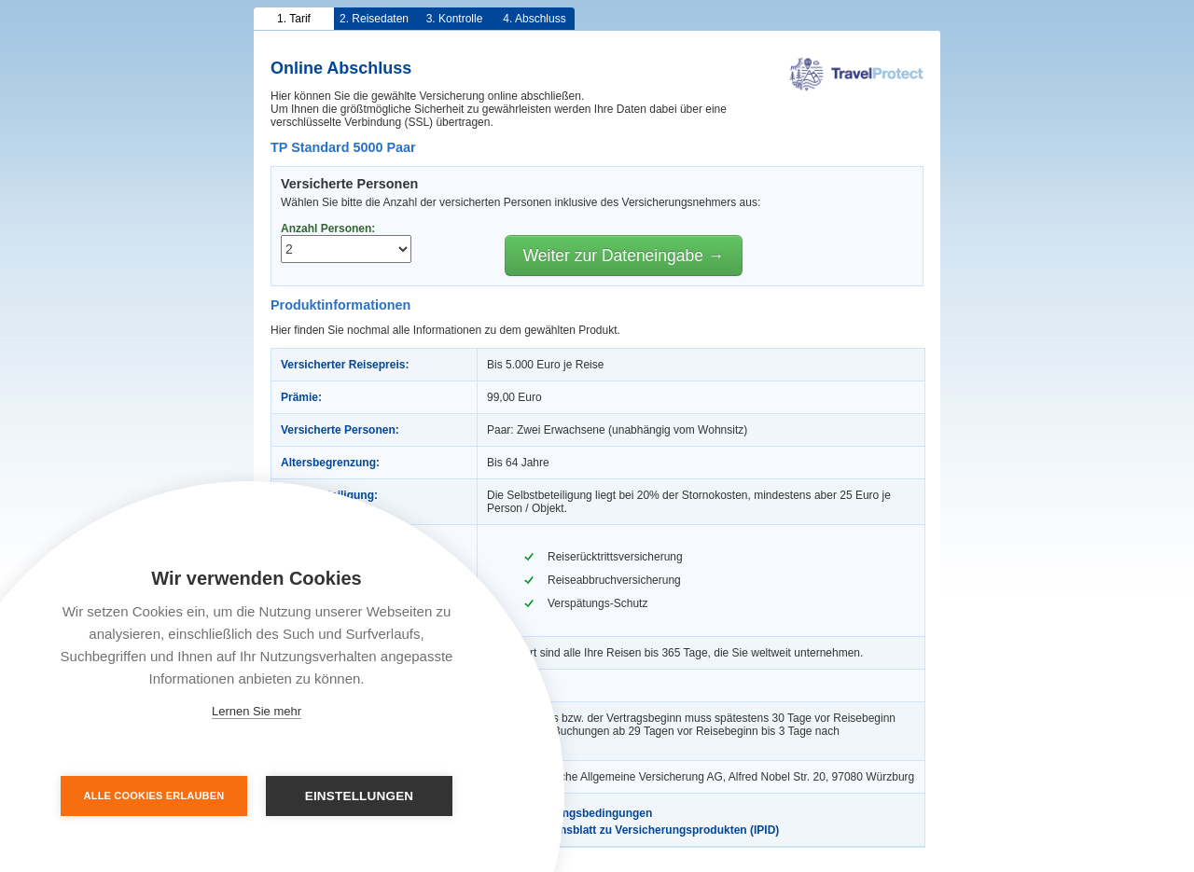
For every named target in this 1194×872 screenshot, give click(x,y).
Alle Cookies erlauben (154, 795)
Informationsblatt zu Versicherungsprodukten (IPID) (633, 830)
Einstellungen (359, 796)
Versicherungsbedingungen (569, 813)
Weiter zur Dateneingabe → (624, 255)
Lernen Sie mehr (256, 711)
